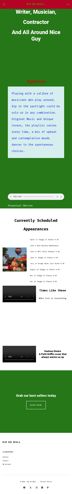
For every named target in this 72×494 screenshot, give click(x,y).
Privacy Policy (46, 482)
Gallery (5, 457)
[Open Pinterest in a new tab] (47, 487)
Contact (5, 461)
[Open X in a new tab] (30, 487)
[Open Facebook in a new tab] (24, 487)
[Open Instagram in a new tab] (36, 487)
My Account (7, 464)
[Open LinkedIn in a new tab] (42, 487)
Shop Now (36, 405)
